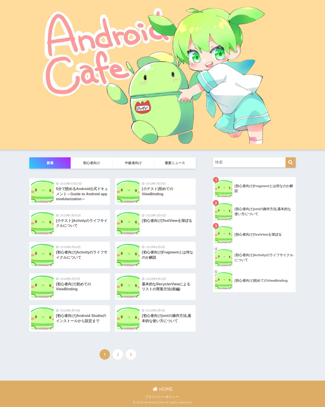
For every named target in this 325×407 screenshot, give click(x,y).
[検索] (291, 162)
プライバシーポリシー (162, 397)
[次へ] (131, 354)
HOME (163, 389)
